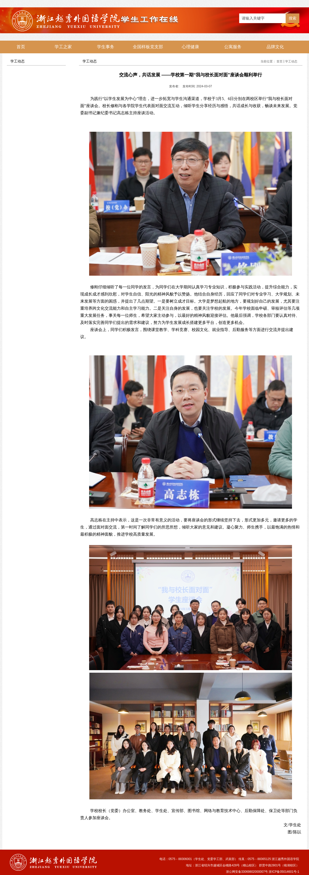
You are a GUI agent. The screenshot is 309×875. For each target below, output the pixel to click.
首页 (280, 61)
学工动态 (291, 61)
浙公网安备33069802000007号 (247, 871)
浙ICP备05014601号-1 (284, 871)
